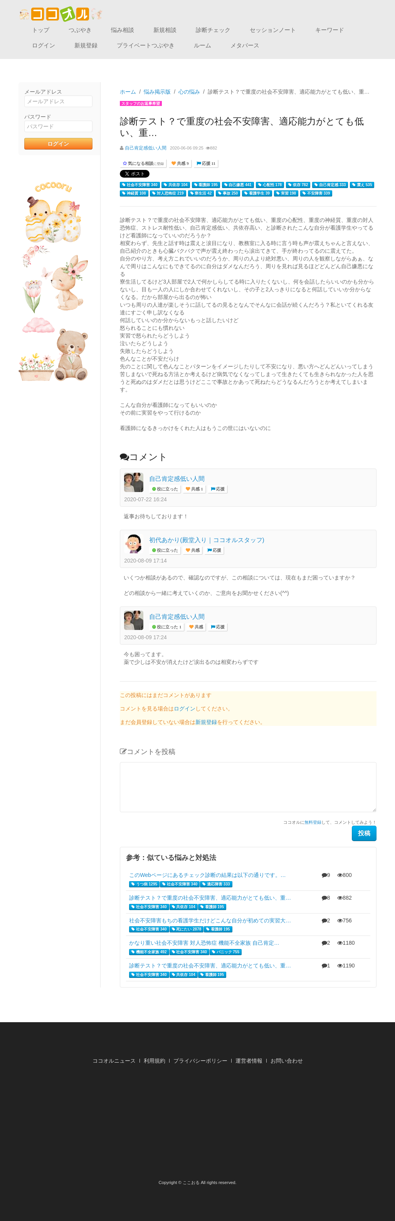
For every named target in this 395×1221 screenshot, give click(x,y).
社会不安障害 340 (139, 185)
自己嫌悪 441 (238, 185)
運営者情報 (248, 1061)
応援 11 (208, 163)
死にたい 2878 (187, 929)
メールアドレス (43, 92)
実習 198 (286, 193)
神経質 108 (134, 193)
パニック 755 (225, 952)
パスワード (37, 117)
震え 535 (362, 185)
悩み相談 (122, 30)
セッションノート (273, 30)
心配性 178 (270, 185)
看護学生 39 (257, 193)
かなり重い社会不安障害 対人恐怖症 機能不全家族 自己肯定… (204, 943)
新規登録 (85, 45)
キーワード (329, 30)
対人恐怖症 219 (167, 193)
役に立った (167, 489)
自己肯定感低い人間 (145, 148)
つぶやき (80, 30)
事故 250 (228, 193)
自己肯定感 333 (330, 185)
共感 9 (182, 163)
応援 (220, 489)
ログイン (43, 45)
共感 (195, 550)
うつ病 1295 (144, 884)
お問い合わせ (287, 1061)
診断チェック (213, 30)
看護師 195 (206, 185)
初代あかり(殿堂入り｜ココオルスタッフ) (206, 540)
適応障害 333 (216, 884)
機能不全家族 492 (148, 952)
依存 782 (298, 185)
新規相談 (164, 30)
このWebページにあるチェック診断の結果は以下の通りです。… (207, 875)
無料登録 (312, 822)
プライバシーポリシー (200, 1061)
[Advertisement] (197, 1124)
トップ (40, 30)
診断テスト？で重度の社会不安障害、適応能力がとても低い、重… (210, 898)
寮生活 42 (201, 193)
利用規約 (154, 1061)
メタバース (244, 45)
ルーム (202, 45)
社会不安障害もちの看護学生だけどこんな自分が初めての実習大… (210, 920)
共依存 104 (175, 185)
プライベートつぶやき (146, 45)
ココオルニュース (114, 1061)
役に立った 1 (169, 627)
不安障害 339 (316, 193)
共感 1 (196, 489)
